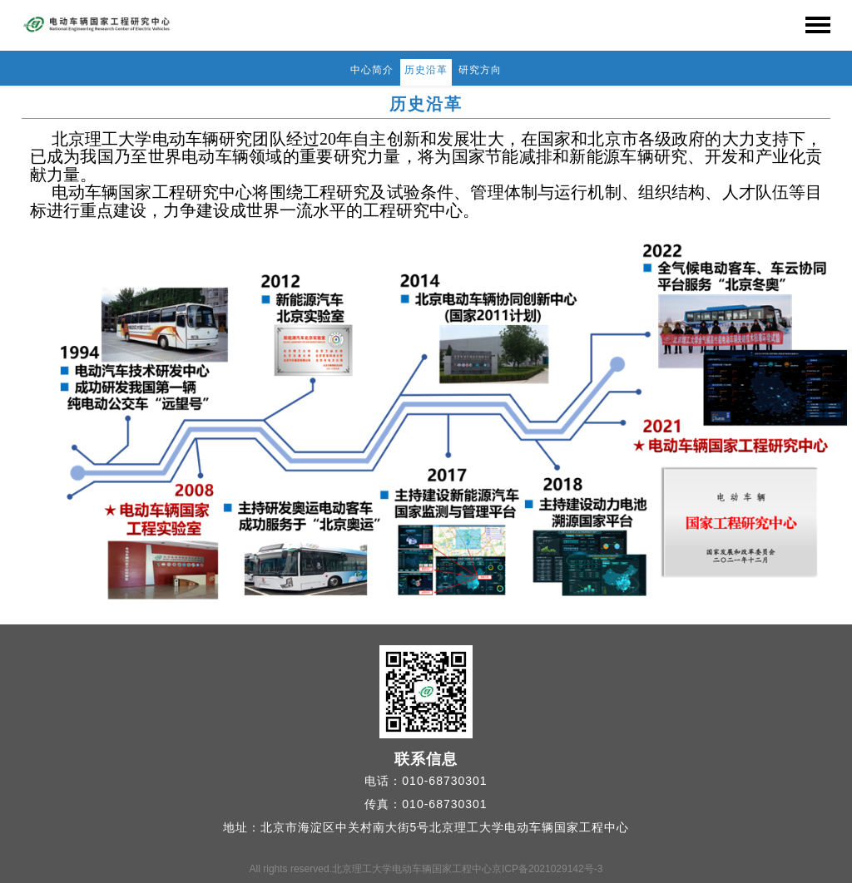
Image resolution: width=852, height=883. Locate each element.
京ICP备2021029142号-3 (547, 869)
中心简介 (372, 70)
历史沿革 (426, 70)
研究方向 (480, 70)
